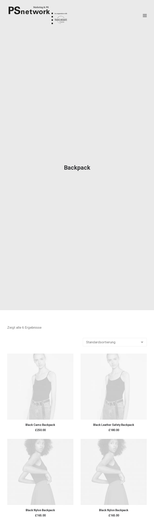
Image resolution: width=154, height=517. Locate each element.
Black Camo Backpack (40, 418)
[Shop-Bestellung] (115, 336)
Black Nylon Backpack (40, 504)
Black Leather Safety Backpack (113, 418)
